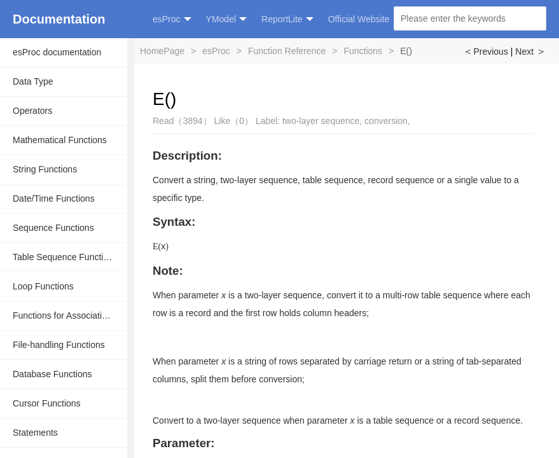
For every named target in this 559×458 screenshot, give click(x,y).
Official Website (359, 19)
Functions (362, 51)
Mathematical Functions (60, 140)
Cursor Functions (47, 403)
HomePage (162, 51)
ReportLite (287, 19)
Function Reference (287, 51)
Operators (32, 111)
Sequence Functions (53, 228)
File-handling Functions (59, 345)
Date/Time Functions (54, 198)
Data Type (33, 81)
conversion (386, 121)
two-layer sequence (320, 121)
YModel (226, 19)
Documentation (59, 19)
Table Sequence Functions (65, 257)
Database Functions (52, 374)
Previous (485, 51)
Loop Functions (43, 286)
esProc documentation (57, 52)
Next (530, 51)
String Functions (45, 169)
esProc (172, 19)
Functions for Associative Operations (70, 315)
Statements (35, 432)
